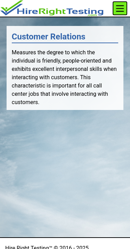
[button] (52, 8)
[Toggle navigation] (120, 8)
